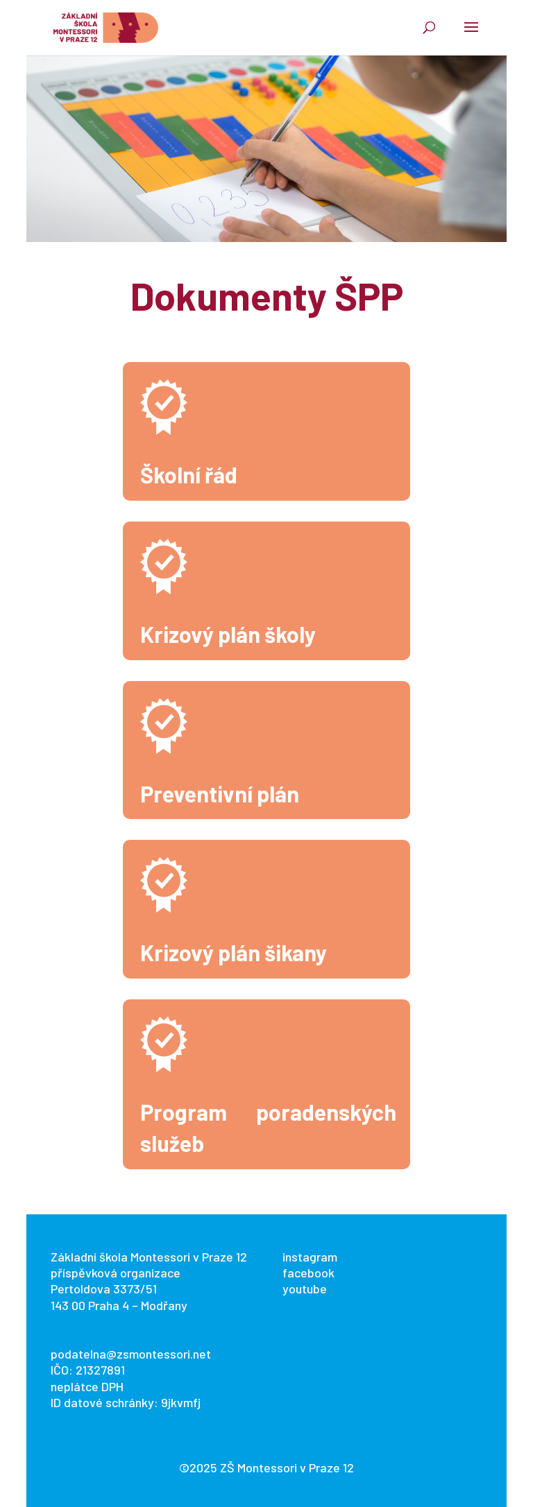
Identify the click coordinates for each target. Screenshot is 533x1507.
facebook (308, 1272)
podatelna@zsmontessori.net (131, 1353)
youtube (304, 1288)
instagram (309, 1256)
